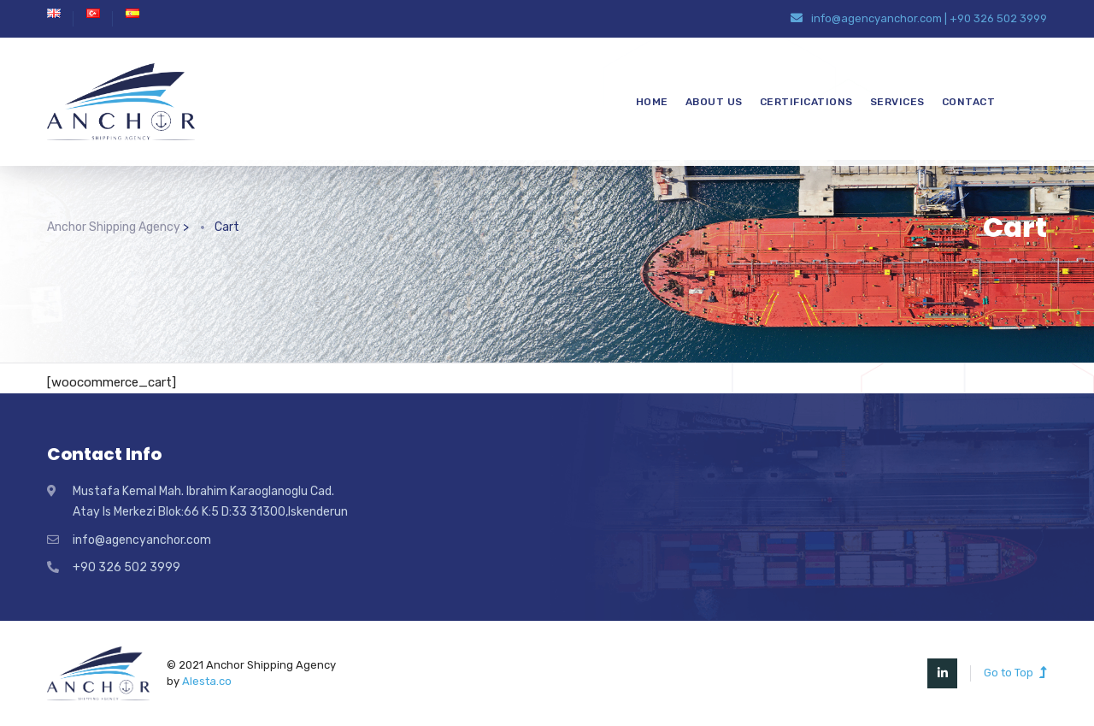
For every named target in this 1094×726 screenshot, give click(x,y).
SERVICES (897, 102)
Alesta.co (207, 681)
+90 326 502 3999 (998, 18)
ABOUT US (714, 102)
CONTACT (969, 102)
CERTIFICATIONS (806, 102)
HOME (652, 102)
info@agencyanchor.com (876, 18)
